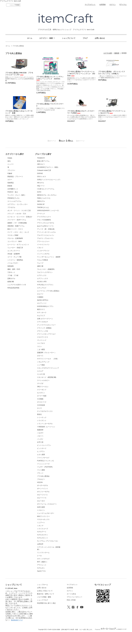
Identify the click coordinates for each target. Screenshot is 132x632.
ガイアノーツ (41, 303)
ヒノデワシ (41, 451)
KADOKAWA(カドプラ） (45, 306)
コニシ (39, 346)
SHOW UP (40, 204)
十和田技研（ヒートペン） (46, 427)
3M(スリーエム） (43, 386)
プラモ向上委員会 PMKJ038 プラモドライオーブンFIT (19, 74)
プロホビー (41, 479)
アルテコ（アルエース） (45, 238)
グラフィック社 (42, 331)
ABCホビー (41, 164)
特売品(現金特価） (13, 288)
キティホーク (41, 312)
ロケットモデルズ (43, 559)
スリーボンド (41, 390)
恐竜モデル (11, 278)
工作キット (11, 272)
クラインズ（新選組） (45, 328)
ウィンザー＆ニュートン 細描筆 (48, 257)
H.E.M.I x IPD (42, 282)
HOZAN (40, 482)
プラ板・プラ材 (12, 275)
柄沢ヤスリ (41, 309)
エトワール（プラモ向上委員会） (48, 291)
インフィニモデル (43, 254)
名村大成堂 (41, 507)
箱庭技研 (40, 430)
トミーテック (41, 417)
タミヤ (39, 408)
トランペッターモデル (45, 424)
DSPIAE (40, 173)
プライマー (11, 170)
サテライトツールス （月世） (48, 359)
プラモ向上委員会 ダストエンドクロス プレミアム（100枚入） (111, 73)
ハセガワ (40, 433)
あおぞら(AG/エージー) (45, 226)
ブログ (85, 38)
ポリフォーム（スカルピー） (47, 504)
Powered (111, 629)
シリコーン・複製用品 (15, 260)
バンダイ (40, 439)
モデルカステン (42, 535)
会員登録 (102, 4)
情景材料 (10, 266)
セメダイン (41, 393)
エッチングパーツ (13, 251)
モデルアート (41, 532)
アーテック (41, 214)
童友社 (39, 414)
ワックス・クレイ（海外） (16, 195)
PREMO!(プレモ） (13, 198)
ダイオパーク (41, 402)
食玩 (9, 161)
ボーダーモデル (42, 485)
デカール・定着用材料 (15, 238)
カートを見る (71, 594)
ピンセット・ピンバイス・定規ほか (19, 217)
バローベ (40, 436)
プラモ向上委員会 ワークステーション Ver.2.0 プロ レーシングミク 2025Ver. (81, 74)
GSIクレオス (41, 176)
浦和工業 (40, 266)
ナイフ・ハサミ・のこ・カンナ (18, 232)
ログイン (112, 4)
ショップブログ (42, 600)
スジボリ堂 (41, 374)
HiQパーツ (40, 186)
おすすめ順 (108, 53)
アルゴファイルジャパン (45, 235)
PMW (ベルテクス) (43, 198)
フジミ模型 (41, 470)
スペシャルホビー (43, 380)
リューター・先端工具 (15, 248)
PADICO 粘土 (12, 192)
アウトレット (41, 565)
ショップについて (68, 38)
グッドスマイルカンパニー (46, 325)
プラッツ (40, 473)
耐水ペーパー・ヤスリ (15, 229)
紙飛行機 (10, 282)
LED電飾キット (12, 189)
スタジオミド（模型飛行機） (47, 377)
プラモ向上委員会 (18, 46)
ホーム (29, 38)
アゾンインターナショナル (46, 232)
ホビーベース (41, 498)
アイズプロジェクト (44, 217)
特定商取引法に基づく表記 (46, 603)
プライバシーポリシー (74, 597)
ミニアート (41, 522)
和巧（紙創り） (42, 562)
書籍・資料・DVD (13, 269)
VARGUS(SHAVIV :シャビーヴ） (48, 210)
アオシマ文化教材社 (44, 220)
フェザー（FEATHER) (44, 467)
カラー (9, 180)
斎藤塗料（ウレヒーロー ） (46, 352)
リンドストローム (43, 552)
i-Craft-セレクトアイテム (45, 189)
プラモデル (11, 207)
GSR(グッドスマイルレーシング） (49, 180)
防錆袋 (9, 186)
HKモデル (40, 183)
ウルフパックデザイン (45, 272)
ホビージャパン (42, 495)
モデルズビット (42, 538)
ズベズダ (40, 383)
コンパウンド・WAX (14, 241)
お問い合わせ (100, 38)
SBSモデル (41, 201)
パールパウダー (12, 263)
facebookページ (17, 620)
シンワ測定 (41, 365)
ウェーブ (40, 263)
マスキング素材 (12, 235)
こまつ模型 (41, 349)
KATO (39, 192)
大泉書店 (40, 297)
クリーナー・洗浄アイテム (16, 220)
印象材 (9, 173)
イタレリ (40, 248)
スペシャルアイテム (14, 201)
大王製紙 (40, 399)
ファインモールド (43, 458)
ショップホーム (42, 585)
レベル (39, 556)
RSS (68, 600)
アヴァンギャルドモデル (45, 223)
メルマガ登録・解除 (44, 597)
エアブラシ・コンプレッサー (17, 204)
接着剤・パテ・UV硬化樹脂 (17, 223)
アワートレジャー (43, 241)
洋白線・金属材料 (13, 254)
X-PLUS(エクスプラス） (45, 285)
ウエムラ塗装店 (42, 260)
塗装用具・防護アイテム (15, 226)
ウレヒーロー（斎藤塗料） (46, 269)
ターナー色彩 (41, 396)
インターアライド (43, 251)
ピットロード (41, 448)
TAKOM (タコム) (43, 207)
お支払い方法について (45, 591)
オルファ (40, 294)
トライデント (41, 420)
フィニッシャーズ (43, 464)
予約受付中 (41, 158)
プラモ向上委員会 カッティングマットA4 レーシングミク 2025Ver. (50, 78)
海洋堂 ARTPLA (42, 300)
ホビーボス (41, 501)
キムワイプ (41, 316)
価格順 (116, 53)
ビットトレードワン (44, 445)
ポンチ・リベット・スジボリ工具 (19, 210)
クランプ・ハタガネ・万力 (16, 214)
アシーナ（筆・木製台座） (46, 229)
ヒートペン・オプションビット (18, 244)
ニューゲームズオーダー (45, 513)
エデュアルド (41, 288)
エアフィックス (42, 278)
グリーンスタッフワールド (46, 334)
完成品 (9, 158)
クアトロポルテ (42, 322)
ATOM (73, 600)
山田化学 (40, 544)
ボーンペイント (42, 488)
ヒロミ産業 (41, 454)
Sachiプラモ (41, 571)
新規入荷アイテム (43, 161)
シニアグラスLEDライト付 (16, 285)
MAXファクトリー (43, 516)
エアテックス (41, 275)
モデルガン (41, 568)
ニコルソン (41, 510)
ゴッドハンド (41, 340)
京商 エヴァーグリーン (45, 319)
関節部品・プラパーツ (15, 176)
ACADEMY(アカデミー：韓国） (48, 167)
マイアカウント (90, 4)
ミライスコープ (42, 529)
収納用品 (10, 183)
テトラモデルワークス (45, 411)
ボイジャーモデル (43, 492)
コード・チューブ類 (14, 257)
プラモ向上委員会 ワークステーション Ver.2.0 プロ (112, 112)
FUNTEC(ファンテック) (45, 461)
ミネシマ (40, 526)
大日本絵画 (41, 405)
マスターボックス (43, 519)
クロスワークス (42, 337)
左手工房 (40, 442)
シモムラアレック (43, 362)
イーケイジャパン (43, 244)
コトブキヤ (41, 343)
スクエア (40, 371)
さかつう (40, 356)
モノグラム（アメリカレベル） (48, 541)
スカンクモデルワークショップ (48, 368)
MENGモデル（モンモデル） (47, 195)
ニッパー (10, 164)
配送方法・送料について (45, 594)
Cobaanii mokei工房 (44, 170)
